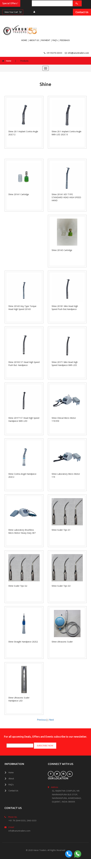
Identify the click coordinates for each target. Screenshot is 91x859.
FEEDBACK (65, 40)
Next (51, 719)
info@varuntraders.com (78, 53)
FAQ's (55, 40)
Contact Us (81, 12)
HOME (24, 40)
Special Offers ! (10, 3)
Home (8, 61)
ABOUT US (34, 40)
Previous (41, 719)
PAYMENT (45, 40)
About (11, 778)
